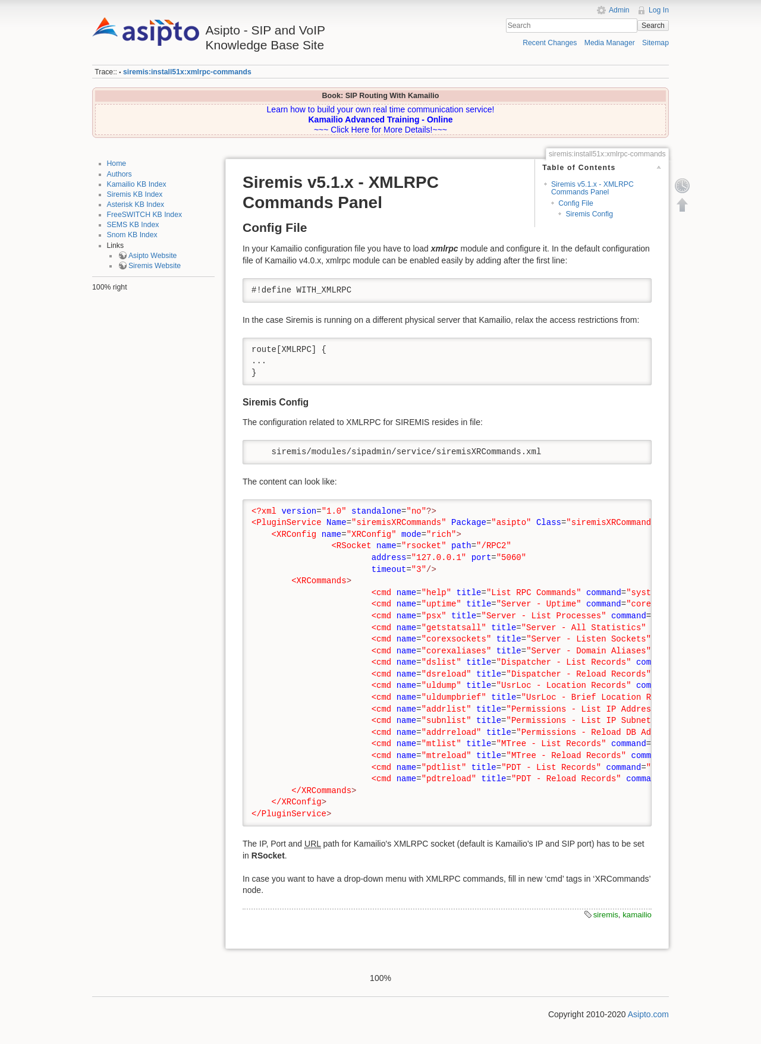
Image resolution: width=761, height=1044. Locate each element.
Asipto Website (152, 255)
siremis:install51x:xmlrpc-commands (187, 72)
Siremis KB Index (135, 194)
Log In (659, 10)
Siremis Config (589, 214)
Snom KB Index (132, 235)
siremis (605, 914)
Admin (619, 10)
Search (653, 25)
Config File (575, 203)
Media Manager (609, 43)
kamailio (637, 914)
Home (117, 163)
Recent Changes (550, 43)
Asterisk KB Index (136, 204)
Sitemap (655, 43)
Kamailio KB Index (136, 184)
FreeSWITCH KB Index (145, 214)
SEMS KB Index (133, 225)
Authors (119, 174)
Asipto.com (648, 1014)
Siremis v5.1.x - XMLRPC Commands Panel (592, 188)
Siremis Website (154, 266)
